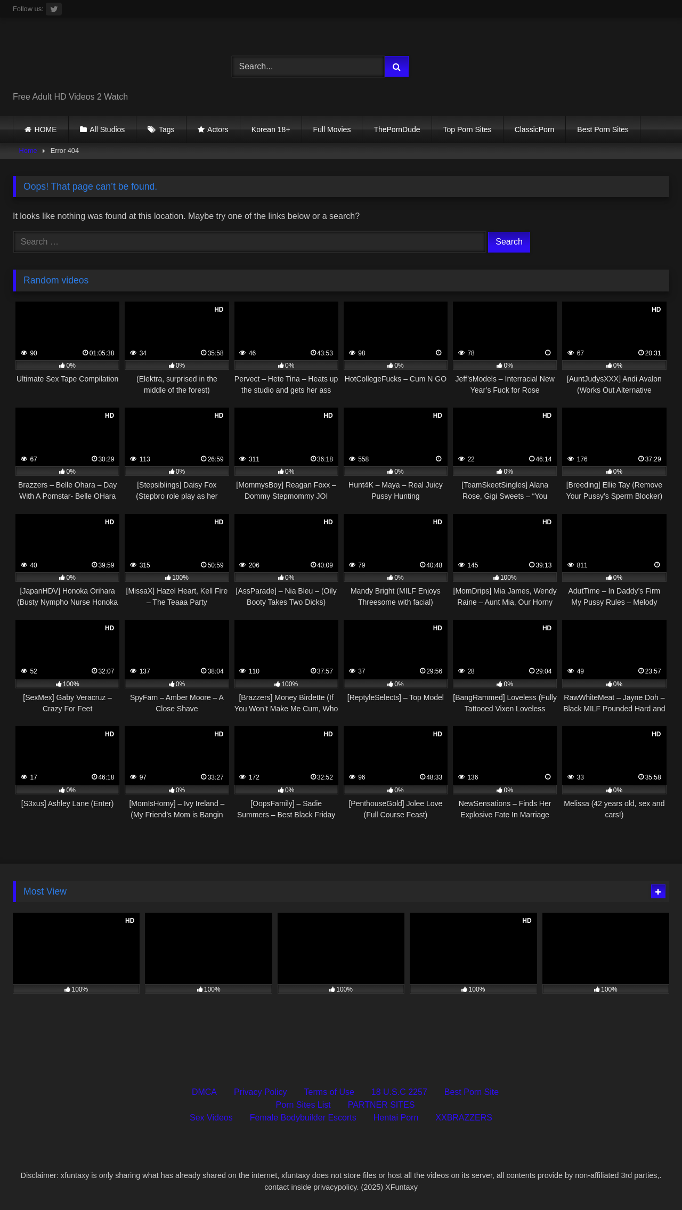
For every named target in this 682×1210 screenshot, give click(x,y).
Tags (167, 129)
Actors (218, 129)
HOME (46, 129)
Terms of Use (329, 1092)
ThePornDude (397, 129)
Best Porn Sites (603, 129)
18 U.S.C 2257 (399, 1092)
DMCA (204, 1092)
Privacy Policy (260, 1092)
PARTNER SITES (381, 1104)
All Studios (107, 129)
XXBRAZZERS (463, 1117)
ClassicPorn (535, 129)
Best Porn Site (471, 1092)
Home (28, 151)
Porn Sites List (303, 1104)
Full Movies (332, 129)
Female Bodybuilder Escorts (303, 1117)
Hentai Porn (396, 1117)
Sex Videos (211, 1117)
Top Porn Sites (467, 129)
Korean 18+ (270, 129)
